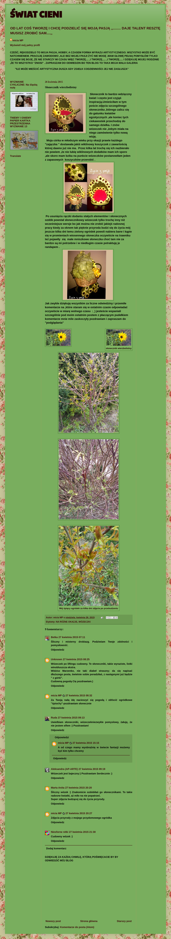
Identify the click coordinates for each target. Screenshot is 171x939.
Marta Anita (57, 787)
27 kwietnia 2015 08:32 (79, 695)
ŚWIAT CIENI (36, 14)
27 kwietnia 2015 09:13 (71, 717)
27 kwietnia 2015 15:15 (86, 742)
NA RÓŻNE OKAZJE (66, 622)
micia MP (17, 40)
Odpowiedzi (62, 737)
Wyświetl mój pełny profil (25, 45)
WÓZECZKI (84, 622)
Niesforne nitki (59, 832)
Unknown (56, 659)
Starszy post (124, 921)
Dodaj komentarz (56, 848)
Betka (54, 637)
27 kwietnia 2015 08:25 (76, 659)
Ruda (54, 717)
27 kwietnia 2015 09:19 (92, 769)
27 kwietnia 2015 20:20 (78, 787)
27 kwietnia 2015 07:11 (71, 637)
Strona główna (88, 921)
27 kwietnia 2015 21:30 (82, 832)
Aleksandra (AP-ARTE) (64, 769)
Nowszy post (53, 921)
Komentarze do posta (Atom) (77, 927)
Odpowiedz (57, 649)
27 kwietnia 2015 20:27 (79, 813)
